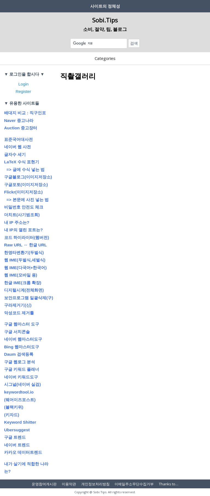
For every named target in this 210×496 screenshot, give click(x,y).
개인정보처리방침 (95, 483)
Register (23, 91)
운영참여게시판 (44, 483)
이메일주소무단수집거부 (134, 483)
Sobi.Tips (105, 20)
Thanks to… (168, 483)
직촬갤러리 (78, 76)
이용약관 (69, 483)
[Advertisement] (132, 126)
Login (23, 84)
